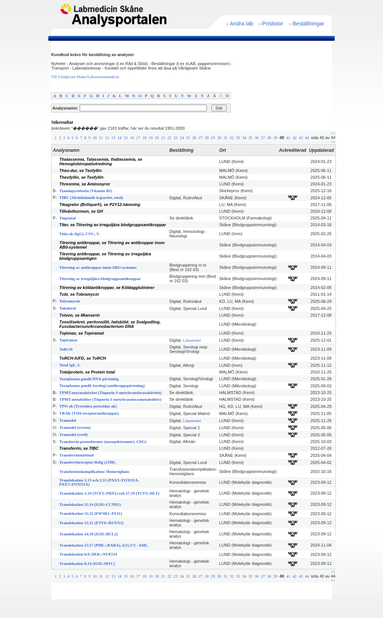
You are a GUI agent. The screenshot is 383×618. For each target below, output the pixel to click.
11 (101, 138)
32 (232, 138)
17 (138, 138)
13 (113, 138)
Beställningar (308, 24)
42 (294, 138)
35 (250, 138)
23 (176, 138)
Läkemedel (191, 340)
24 (182, 138)
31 (225, 138)
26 (194, 138)
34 (244, 138)
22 (170, 138)
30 (219, 138)
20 (157, 138)
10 (95, 138)
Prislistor (272, 24)
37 (263, 138)
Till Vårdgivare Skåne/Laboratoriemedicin (85, 77)
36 (257, 138)
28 (207, 138)
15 (126, 138)
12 (107, 138)
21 (163, 138)
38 (269, 138)
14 (119, 138)
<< (333, 133)
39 (275, 138)
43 (301, 138)
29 (213, 138)
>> (333, 142)
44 (307, 138)
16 (132, 138)
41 (289, 138)
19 (151, 138)
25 (188, 138)
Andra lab (241, 24)
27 (201, 138)
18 (145, 138)
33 (238, 138)
